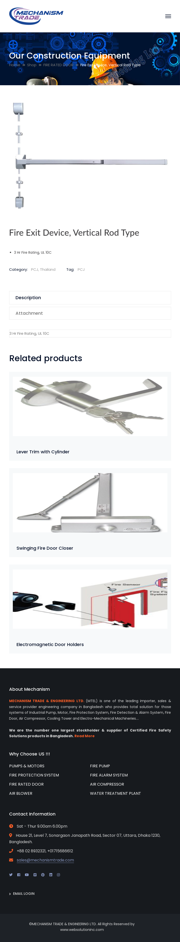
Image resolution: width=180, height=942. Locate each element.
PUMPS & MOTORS (26, 766)
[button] (162, 108)
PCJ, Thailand (43, 269)
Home (14, 64)
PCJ (81, 269)
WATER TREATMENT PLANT (115, 793)
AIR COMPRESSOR (107, 784)
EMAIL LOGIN (24, 893)
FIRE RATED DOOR (58, 64)
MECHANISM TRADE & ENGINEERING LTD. (46, 700)
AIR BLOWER (20, 793)
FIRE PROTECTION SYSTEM (34, 775)
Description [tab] (28, 297)
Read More (84, 735)
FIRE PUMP (100, 766)
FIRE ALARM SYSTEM (109, 775)
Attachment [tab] (29, 313)
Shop (31, 64)
